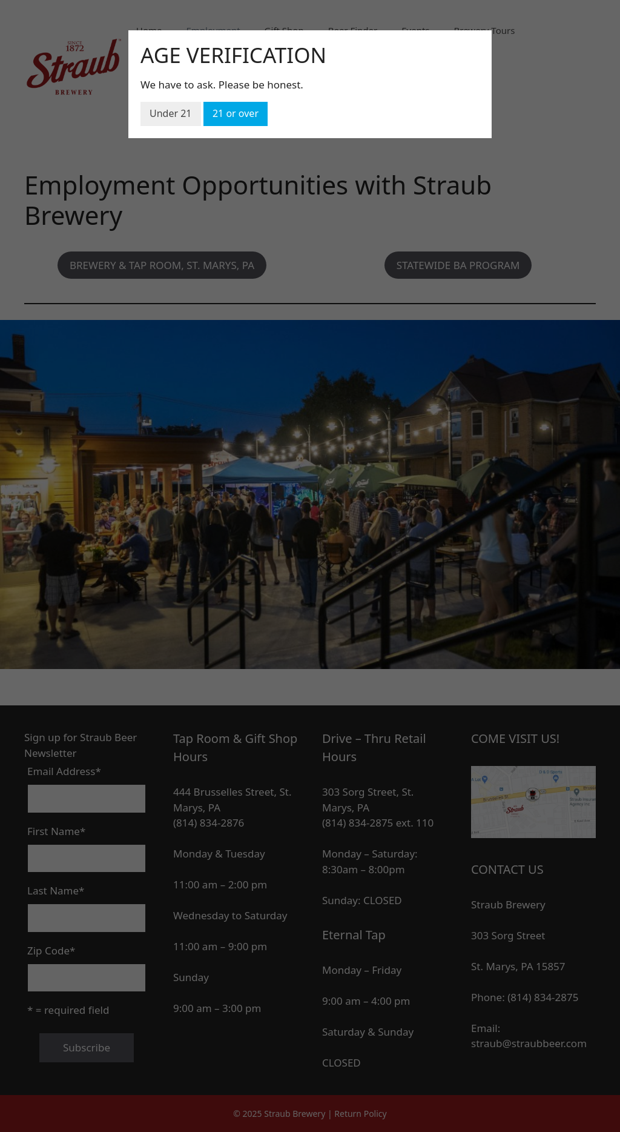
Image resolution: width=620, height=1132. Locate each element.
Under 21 (171, 113)
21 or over (236, 113)
